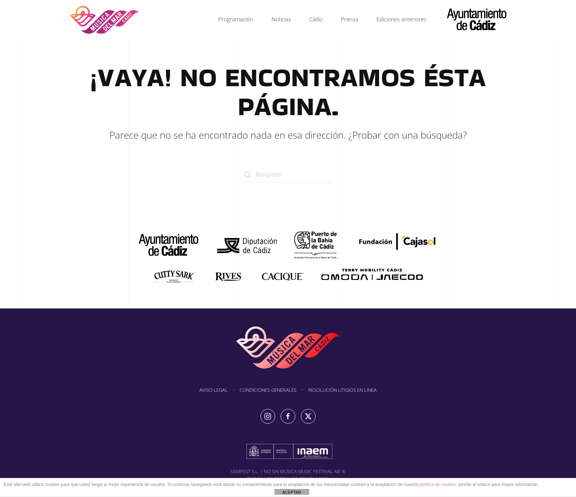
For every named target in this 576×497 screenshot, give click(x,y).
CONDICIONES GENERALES (268, 390)
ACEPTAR (291, 492)
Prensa (349, 19)
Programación (235, 19)
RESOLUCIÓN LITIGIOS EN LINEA (342, 390)
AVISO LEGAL (213, 390)
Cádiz (316, 19)
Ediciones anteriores (401, 19)
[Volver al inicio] (104, 19)
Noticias (281, 19)
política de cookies (438, 484)
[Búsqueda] (288, 174)
